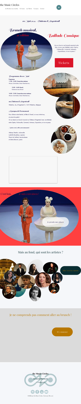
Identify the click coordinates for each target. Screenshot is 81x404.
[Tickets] (64, 62)
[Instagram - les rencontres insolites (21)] (33, 392)
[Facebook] (37, 392)
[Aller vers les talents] (70, 270)
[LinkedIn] (42, 392)
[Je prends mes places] (55, 222)
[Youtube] (46, 392)
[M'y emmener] (62, 331)
